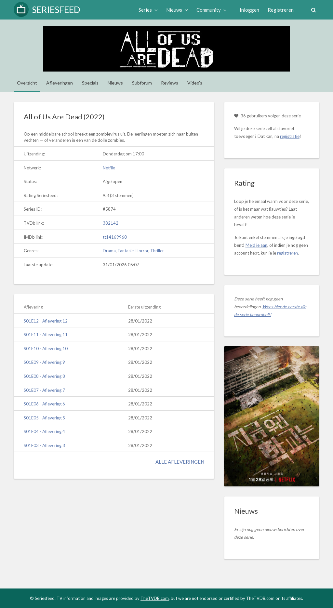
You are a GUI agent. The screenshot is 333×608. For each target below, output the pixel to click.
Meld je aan (256, 245)
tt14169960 (115, 237)
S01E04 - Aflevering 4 (44, 431)
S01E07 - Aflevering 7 (44, 390)
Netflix (109, 167)
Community (211, 10)
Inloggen (249, 10)
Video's (194, 83)
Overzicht (27, 83)
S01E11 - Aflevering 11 (46, 334)
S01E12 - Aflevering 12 (46, 321)
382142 (110, 223)
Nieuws (177, 10)
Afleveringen (59, 83)
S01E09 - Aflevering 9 (44, 362)
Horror (142, 250)
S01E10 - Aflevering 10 (46, 348)
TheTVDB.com (154, 598)
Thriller (157, 250)
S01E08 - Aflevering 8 (44, 376)
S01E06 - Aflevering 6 (44, 403)
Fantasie (126, 250)
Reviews (169, 83)
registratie (290, 136)
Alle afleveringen (179, 462)
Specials (90, 83)
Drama (109, 250)
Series (147, 10)
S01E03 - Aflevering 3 (44, 445)
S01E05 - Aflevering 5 (44, 417)
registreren (287, 253)
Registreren (280, 10)
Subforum (142, 83)
